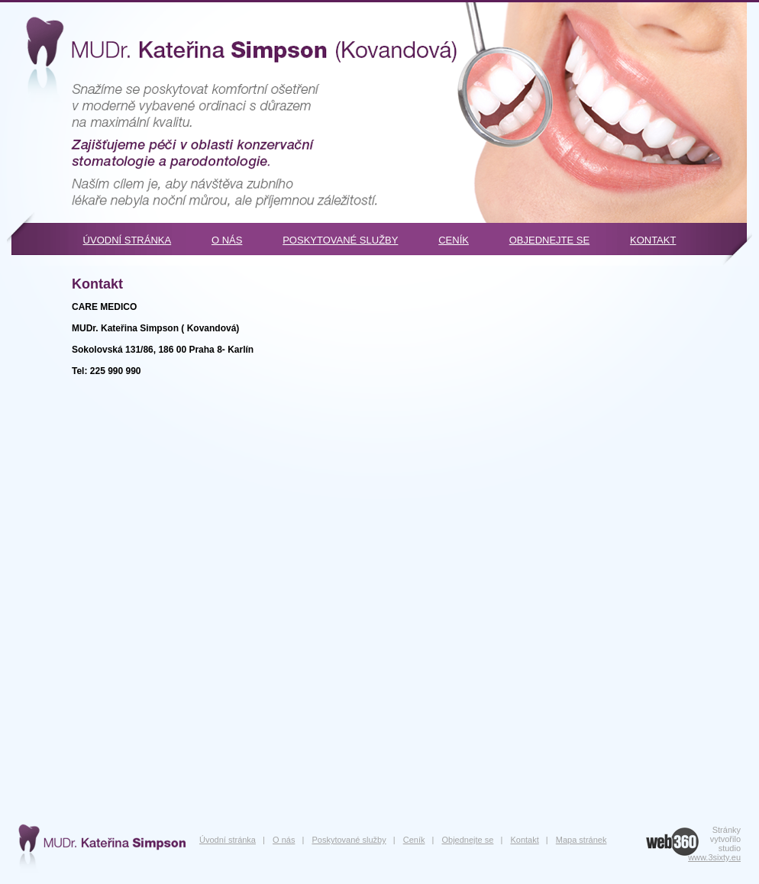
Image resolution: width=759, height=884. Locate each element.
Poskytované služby (340, 240)
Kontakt (653, 240)
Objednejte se (549, 240)
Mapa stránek (581, 839)
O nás (227, 240)
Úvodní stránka (127, 240)
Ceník (453, 240)
